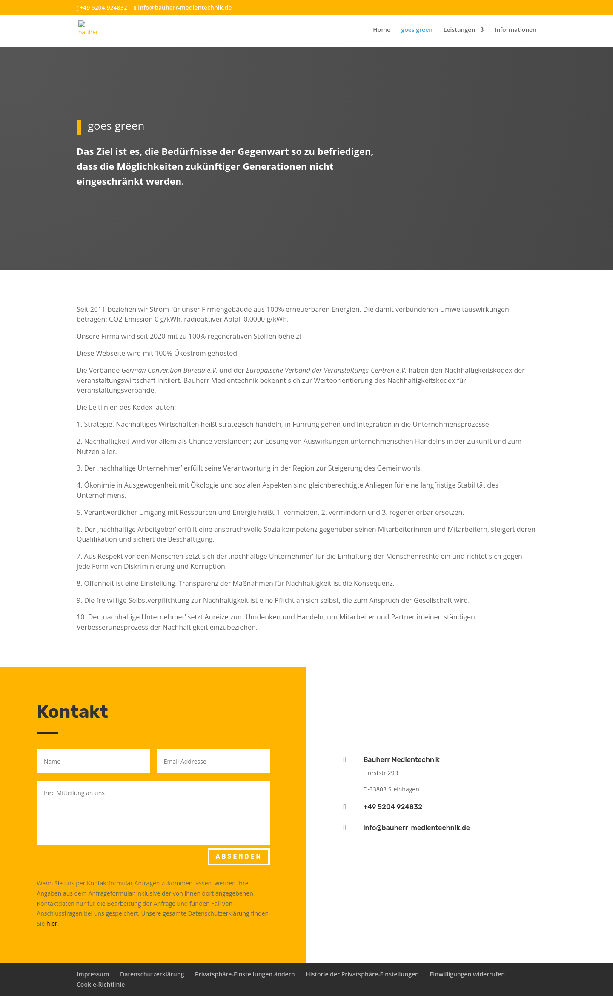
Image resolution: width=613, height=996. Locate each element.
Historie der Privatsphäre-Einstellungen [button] (362, 974)
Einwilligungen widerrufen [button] (467, 974)
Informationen (515, 30)
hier (51, 923)
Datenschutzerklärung (152, 974)
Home (381, 30)
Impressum (93, 974)
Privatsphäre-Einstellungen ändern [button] (245, 974)
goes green (417, 30)
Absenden (238, 856)
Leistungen (459, 30)
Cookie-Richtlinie (101, 984)
